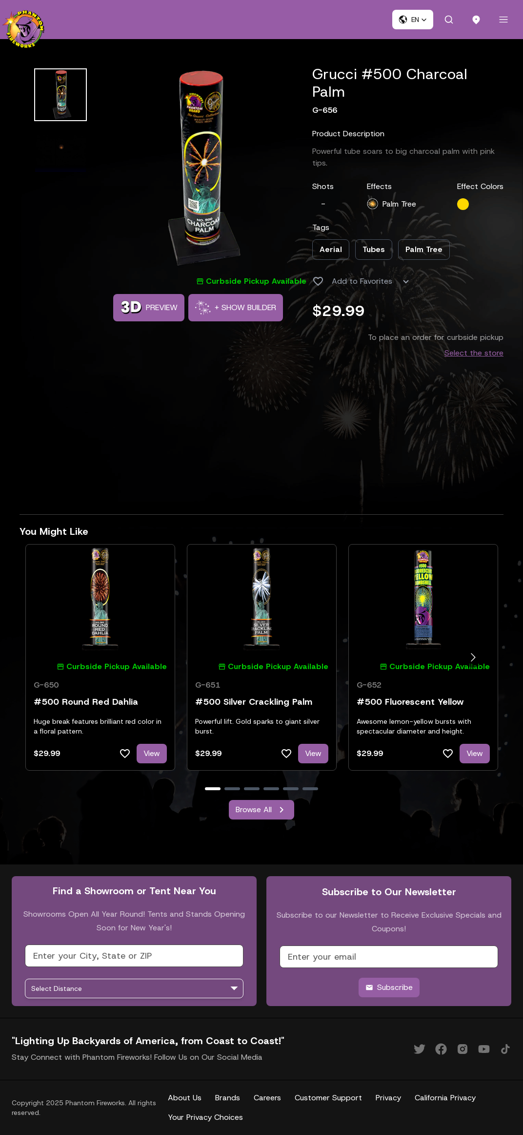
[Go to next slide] (473, 657)
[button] (413, 19)
